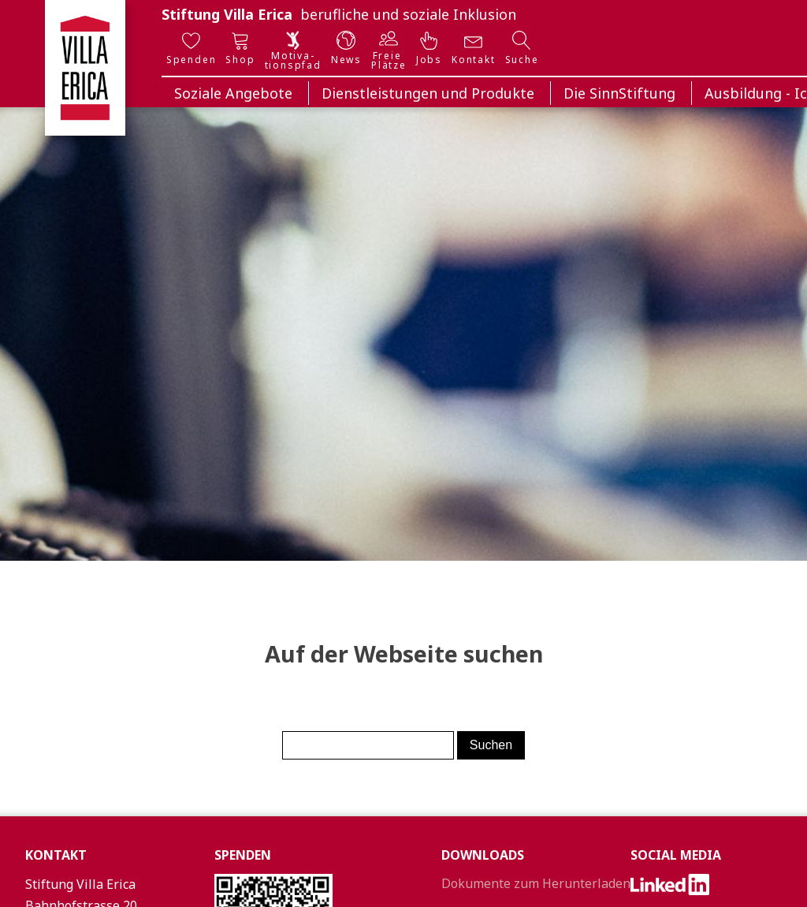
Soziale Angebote (233, 93)
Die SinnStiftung (619, 93)
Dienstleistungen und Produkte (428, 93)
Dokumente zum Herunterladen (535, 883)
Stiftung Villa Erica (227, 14)
